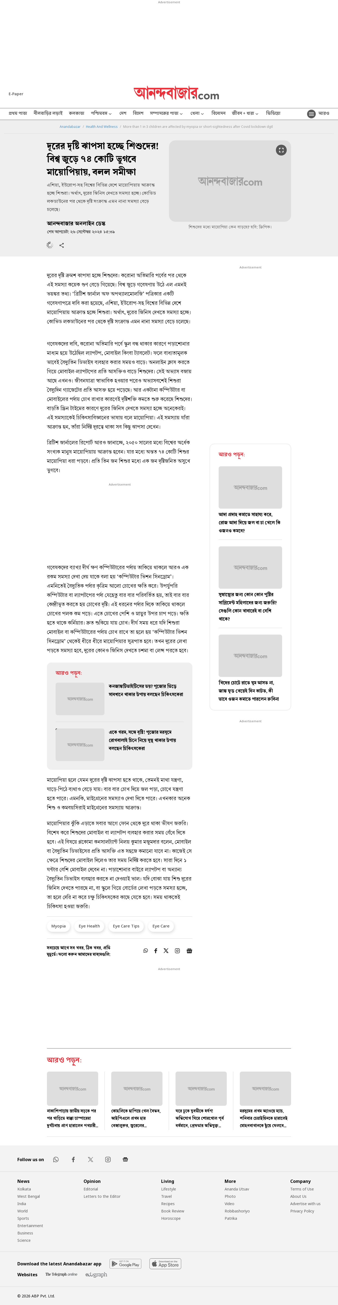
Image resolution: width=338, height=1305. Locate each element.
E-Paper (16, 93)
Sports (23, 1218)
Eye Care (161, 926)
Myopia (58, 926)
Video (229, 1203)
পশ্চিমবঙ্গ (102, 114)
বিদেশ (138, 114)
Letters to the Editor (102, 1196)
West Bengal (28, 1196)
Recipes (168, 1203)
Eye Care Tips (126, 926)
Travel (166, 1196)
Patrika (231, 1218)
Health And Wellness (102, 126)
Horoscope (171, 1218)
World (22, 1211)
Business (25, 1233)
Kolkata (24, 1189)
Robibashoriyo (237, 1211)
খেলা (197, 114)
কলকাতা (76, 114)
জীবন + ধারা (246, 114)
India (21, 1203)
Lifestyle (168, 1189)
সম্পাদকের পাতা (167, 114)
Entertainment (30, 1225)
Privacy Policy (302, 1211)
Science (24, 1240)
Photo (230, 1196)
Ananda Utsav (237, 1189)
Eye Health (89, 926)
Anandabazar (70, 126)
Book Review (172, 1211)
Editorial (91, 1189)
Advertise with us (305, 1203)
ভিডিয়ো (273, 114)
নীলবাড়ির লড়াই (48, 114)
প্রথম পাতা (18, 114)
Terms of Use (302, 1189)
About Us (298, 1196)
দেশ (122, 114)
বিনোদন (218, 114)
